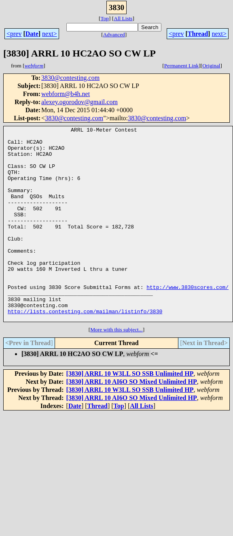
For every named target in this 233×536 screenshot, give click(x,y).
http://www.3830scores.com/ (187, 319)
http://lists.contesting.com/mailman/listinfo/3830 (85, 348)
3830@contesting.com (70, 77)
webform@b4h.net (65, 93)
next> (49, 33)
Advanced (114, 34)
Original (211, 66)
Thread (198, 33)
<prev (13, 33)
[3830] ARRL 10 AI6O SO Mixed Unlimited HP (131, 420)
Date (31, 33)
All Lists (123, 18)
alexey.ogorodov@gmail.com (79, 101)
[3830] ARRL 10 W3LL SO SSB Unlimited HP (130, 412)
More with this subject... (116, 368)
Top (104, 18)
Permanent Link (181, 66)
